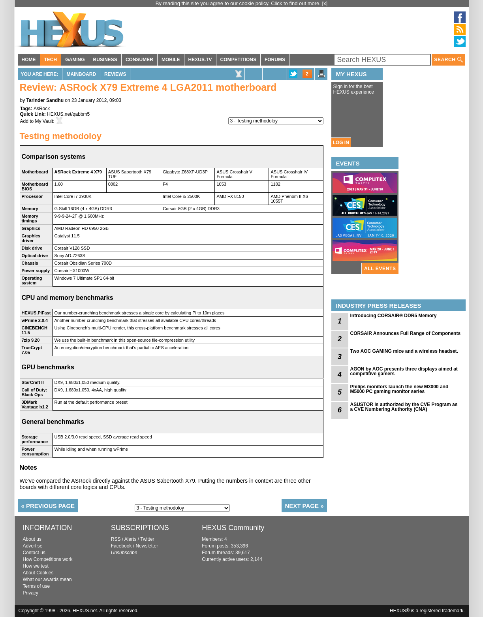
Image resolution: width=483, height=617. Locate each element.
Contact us (34, 552)
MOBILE (171, 59)
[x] (325, 3)
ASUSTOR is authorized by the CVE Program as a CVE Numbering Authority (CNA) (404, 407)
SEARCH (448, 60)
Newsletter (146, 546)
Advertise (33, 546)
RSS (116, 539)
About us (32, 539)
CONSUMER (139, 59)
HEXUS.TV (200, 59)
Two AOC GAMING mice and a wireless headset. (404, 351)
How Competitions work (48, 559)
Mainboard (81, 74)
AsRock (42, 108)
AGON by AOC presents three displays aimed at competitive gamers (404, 371)
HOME (29, 59)
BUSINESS (105, 59)
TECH (50, 59)
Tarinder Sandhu (45, 100)
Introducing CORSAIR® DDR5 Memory (393, 315)
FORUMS (275, 59)
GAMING (75, 59)
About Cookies (38, 573)
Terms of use (36, 586)
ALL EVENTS (380, 268)
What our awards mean (47, 579)
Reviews (115, 74)
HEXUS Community (233, 528)
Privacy (30, 593)
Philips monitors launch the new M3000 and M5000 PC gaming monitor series (399, 389)
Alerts (130, 539)
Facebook (121, 546)
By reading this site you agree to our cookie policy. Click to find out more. (239, 3)
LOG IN (341, 142)
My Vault (44, 121)
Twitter (147, 539)
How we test (36, 566)
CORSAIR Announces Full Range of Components (405, 333)
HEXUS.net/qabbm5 (68, 114)
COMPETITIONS (238, 59)
